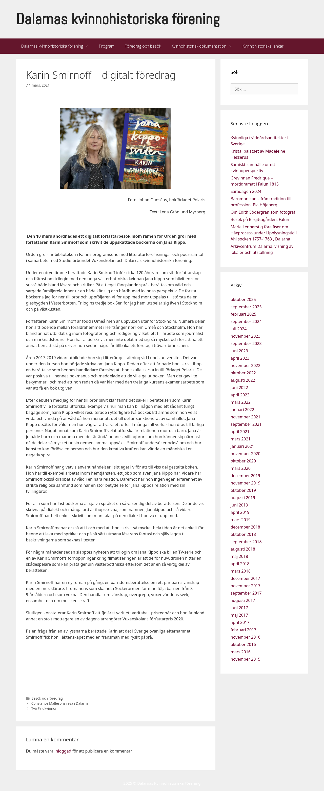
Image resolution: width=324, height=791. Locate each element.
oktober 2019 (243, 490)
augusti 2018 (243, 549)
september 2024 (246, 321)
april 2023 (240, 358)
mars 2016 (241, 652)
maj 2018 (239, 556)
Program (106, 46)
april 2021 (240, 431)
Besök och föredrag (47, 698)
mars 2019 (241, 519)
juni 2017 (239, 608)
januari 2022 (242, 409)
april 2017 (240, 622)
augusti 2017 (243, 600)
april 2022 (240, 395)
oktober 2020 (243, 461)
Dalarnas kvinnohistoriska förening (118, 19)
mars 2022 (241, 402)
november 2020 (245, 453)
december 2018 (245, 527)
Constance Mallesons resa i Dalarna (60, 703)
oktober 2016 (243, 644)
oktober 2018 (243, 534)
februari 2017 (243, 630)
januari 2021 (242, 446)
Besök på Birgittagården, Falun (260, 219)
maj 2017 (239, 615)
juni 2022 (239, 387)
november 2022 (245, 365)
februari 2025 (243, 314)
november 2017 (245, 586)
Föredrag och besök (143, 46)
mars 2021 (241, 439)
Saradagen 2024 (246, 191)
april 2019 (240, 512)
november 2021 (245, 417)
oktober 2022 (243, 373)
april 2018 (240, 563)
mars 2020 (241, 468)
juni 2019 (239, 505)
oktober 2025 (243, 299)
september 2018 (246, 541)
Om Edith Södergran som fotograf (263, 212)
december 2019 (245, 475)
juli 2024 (239, 329)
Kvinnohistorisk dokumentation (204, 46)
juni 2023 (239, 351)
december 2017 (245, 578)
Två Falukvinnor (44, 708)
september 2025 (246, 307)
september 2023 (246, 343)
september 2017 (246, 593)
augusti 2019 (243, 497)
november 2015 (245, 659)
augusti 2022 (243, 380)
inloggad (62, 751)
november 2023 (245, 336)
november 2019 (245, 483)
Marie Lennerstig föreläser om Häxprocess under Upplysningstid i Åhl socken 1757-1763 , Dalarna (264, 233)
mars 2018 (241, 571)
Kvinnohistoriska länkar (263, 46)
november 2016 (245, 637)
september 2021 (246, 424)
